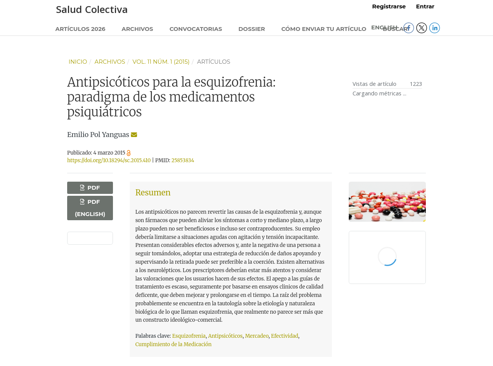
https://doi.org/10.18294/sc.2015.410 (109, 160)
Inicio (78, 61)
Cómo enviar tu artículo (323, 29)
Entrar (425, 6)
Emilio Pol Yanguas (98, 135)
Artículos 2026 (80, 29)
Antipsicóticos (225, 336)
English (385, 27)
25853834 (182, 160)
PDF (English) (90, 208)
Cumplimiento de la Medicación (173, 344)
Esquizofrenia (189, 336)
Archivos (137, 29)
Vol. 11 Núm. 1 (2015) (161, 61)
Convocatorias (195, 29)
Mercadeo (257, 336)
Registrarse (389, 6)
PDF (93, 187)
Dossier (251, 29)
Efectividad (284, 336)
